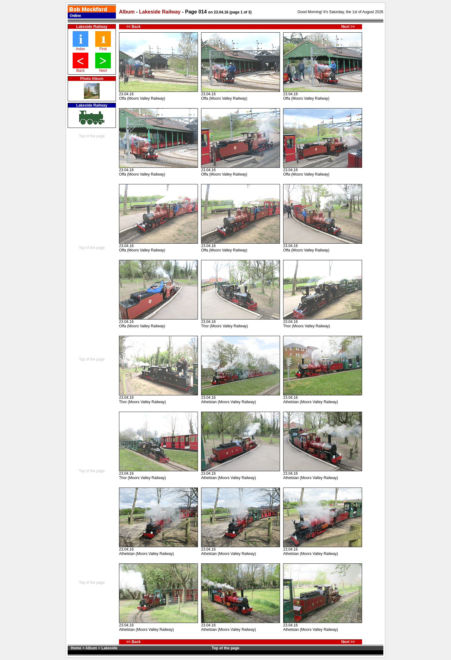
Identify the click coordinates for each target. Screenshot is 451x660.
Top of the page (92, 136)
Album (127, 11)
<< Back (133, 26)
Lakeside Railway (160, 11)
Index (80, 49)
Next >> (348, 26)
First (102, 49)
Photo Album (91, 79)
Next (103, 70)
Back (80, 70)
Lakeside (109, 648)
